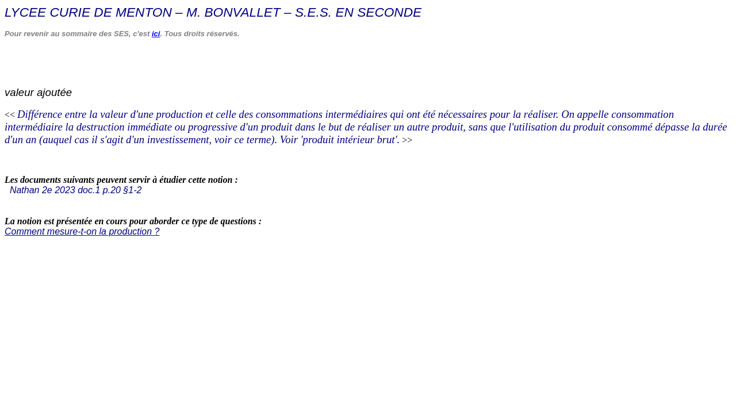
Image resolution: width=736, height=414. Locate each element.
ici (156, 33)
